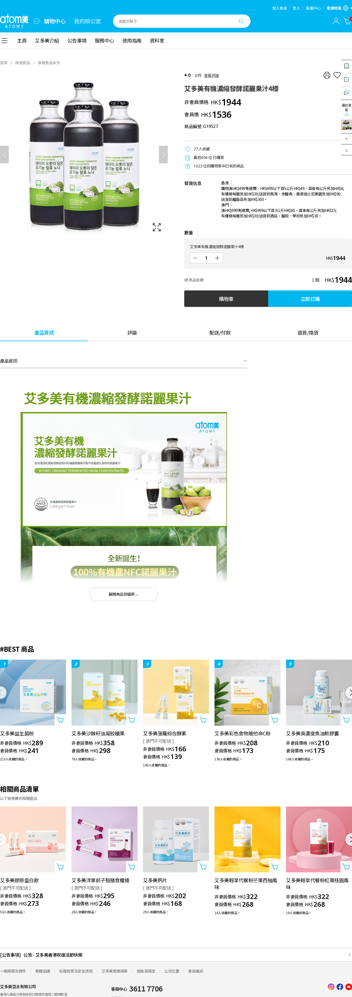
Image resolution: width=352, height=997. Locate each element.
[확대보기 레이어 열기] (84, 154)
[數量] (206, 258)
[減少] (195, 258)
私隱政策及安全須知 (76, 971)
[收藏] (337, 75)
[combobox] (36, 21)
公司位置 (171, 971)
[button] (346, 138)
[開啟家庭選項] (36, 21)
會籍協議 (42, 971)
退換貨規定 (146, 971)
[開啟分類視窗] (4, 40)
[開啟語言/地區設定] (339, 8)
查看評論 (211, 75)
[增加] (217, 258)
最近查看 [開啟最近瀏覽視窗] (346, 110)
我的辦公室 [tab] (87, 21)
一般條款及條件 (13, 971)
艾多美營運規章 (114, 971)
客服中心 (313, 8)
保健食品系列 (49, 62)
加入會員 (279, 8)
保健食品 (22, 62)
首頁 (3, 62)
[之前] (4, 154)
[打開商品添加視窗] (60, 720)
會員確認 (195, 971)
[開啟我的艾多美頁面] (336, 21)
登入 (296, 8)
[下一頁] (163, 154)
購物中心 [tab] (54, 21)
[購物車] (347, 21)
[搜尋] (241, 21)
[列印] (326, 75)
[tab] (44, 332)
